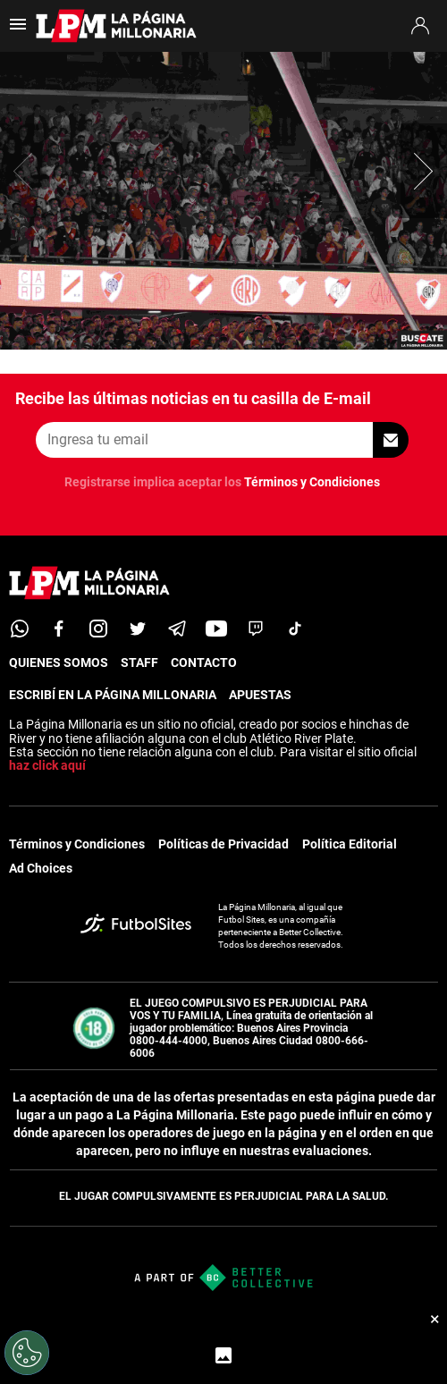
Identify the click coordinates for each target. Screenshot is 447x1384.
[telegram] (177, 628)
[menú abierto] (18, 29)
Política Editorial (349, 844)
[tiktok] (295, 628)
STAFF (139, 662)
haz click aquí (47, 765)
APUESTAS (260, 695)
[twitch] (255, 628)
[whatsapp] (19, 628)
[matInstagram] (98, 628)
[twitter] (137, 628)
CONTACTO (204, 662)
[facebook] (59, 628)
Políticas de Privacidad (223, 844)
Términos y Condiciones (312, 482)
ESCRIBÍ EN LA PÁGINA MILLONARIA (112, 695)
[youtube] (216, 628)
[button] (424, 170)
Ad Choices (40, 868)
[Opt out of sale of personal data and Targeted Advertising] (26, 1352)
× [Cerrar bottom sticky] (435, 1318)
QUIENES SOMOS (58, 662)
